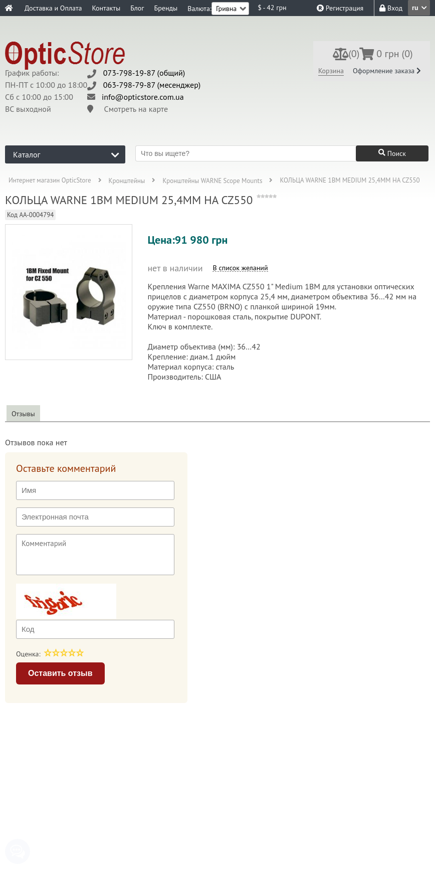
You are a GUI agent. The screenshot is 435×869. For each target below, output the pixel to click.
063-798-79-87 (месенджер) (152, 85)
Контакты (106, 8)
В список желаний (240, 268)
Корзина (331, 70)
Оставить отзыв (60, 673)
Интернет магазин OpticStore (50, 181)
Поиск (392, 153)
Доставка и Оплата (53, 8)
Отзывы (23, 413)
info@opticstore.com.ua (143, 97)
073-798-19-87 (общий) (144, 73)
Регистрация (340, 8)
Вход (390, 8)
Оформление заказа (387, 70)
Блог (137, 8)
